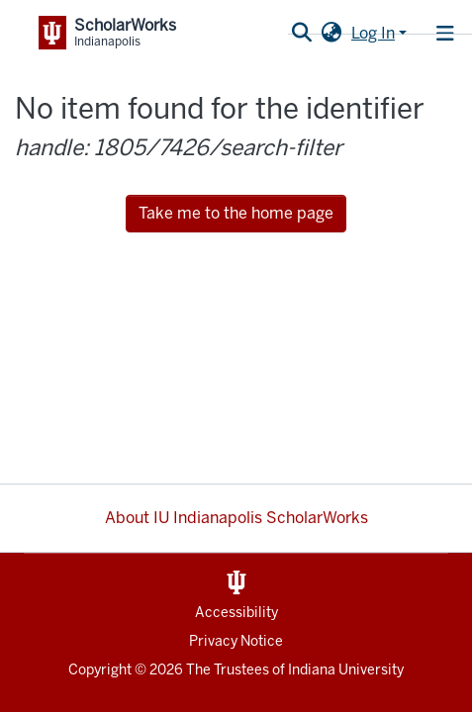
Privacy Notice (236, 641)
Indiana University (346, 670)
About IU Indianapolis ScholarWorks (236, 517)
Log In (373, 33)
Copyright (100, 670)
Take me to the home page (236, 213)
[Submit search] (301, 33)
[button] (331, 33)
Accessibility (236, 612)
